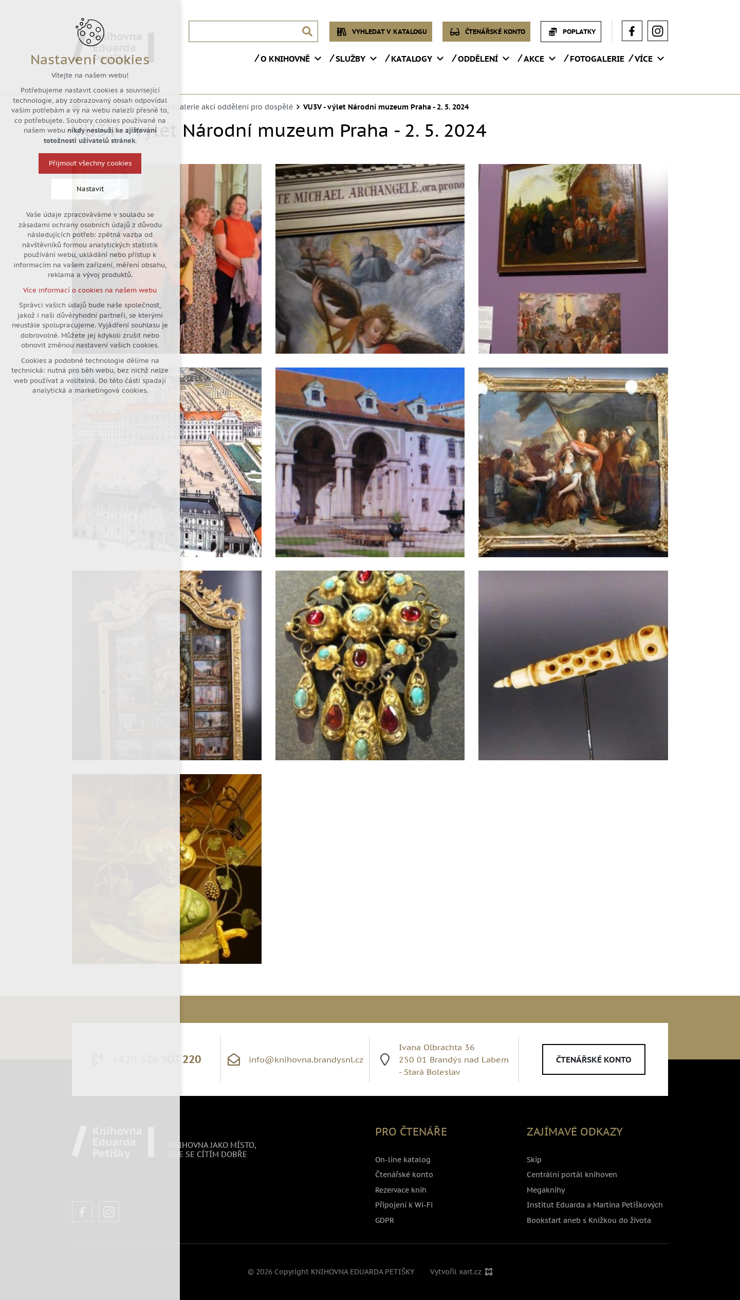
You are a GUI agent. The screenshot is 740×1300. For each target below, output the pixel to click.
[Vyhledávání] (307, 31)
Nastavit (90, 189)
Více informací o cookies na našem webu (90, 290)
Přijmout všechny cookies (90, 163)
